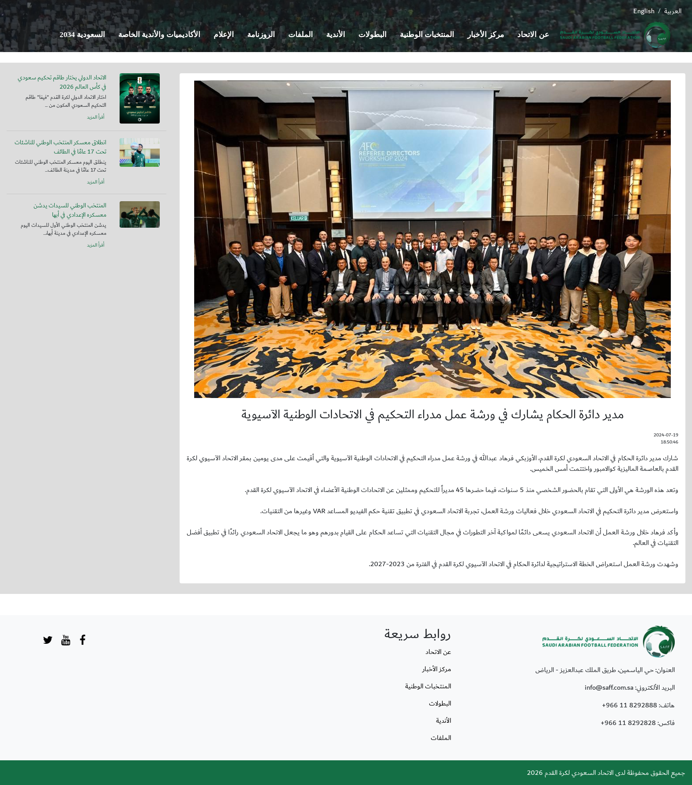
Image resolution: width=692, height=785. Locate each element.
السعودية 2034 (82, 34)
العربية (672, 11)
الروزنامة (261, 34)
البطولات (372, 34)
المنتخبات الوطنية (427, 34)
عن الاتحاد (533, 34)
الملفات (300, 34)
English (643, 11)
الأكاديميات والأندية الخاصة (159, 34)
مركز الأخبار (485, 34)
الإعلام (224, 34)
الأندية (335, 34)
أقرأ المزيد (95, 117)
